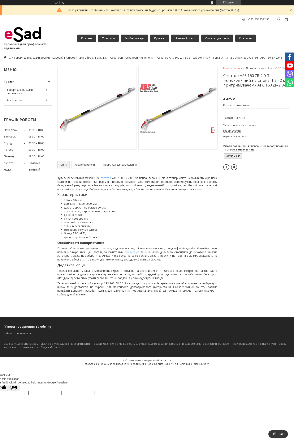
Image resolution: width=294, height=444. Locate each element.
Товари (107, 38)
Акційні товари (134, 38)
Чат (278, 434)
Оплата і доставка (217, 38)
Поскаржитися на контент (161, 364)
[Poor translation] (14, 388)
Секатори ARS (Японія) (139, 57)
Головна (86, 38)
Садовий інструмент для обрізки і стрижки (79, 57)
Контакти (245, 38)
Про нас (159, 38)
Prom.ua (166, 360)
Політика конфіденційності (194, 364)
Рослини (12, 100)
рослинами (132, 252)
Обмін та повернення (17, 333)
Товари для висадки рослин (32, 57)
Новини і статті (185, 38)
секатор (106, 178)
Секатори (116, 57)
